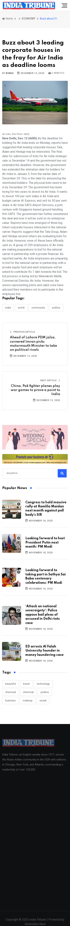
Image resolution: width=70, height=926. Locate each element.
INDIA (8, 307)
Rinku (9, 73)
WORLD (21, 307)
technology (43, 683)
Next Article (50, 380)
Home (7, 18)
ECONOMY (28, 18)
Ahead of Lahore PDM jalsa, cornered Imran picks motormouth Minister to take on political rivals (33, 344)
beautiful (10, 683)
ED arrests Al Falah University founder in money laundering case (44, 651)
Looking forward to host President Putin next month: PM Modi (45, 542)
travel (26, 683)
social (43, 700)
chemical (10, 692)
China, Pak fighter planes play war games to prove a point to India (35, 390)
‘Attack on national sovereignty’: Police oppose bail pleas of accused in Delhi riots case (42, 615)
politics (45, 692)
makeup (27, 700)
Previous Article (22, 332)
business (10, 700)
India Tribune (37, 921)
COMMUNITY (38, 307)
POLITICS (56, 307)
